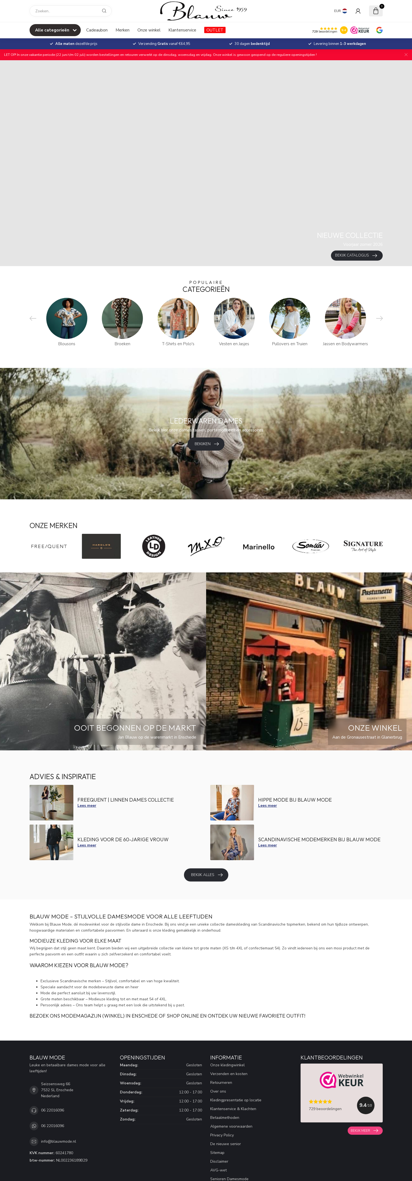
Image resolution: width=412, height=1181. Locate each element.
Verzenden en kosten (228, 1073)
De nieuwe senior (225, 1144)
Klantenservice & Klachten (233, 1108)
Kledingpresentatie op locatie (235, 1100)
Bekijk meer (364, 1131)
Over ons (218, 1091)
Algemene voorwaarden (231, 1126)
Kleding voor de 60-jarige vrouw (123, 839)
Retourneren (221, 1082)
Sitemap (217, 1152)
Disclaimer (219, 1161)
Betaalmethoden (224, 1117)
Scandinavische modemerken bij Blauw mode (319, 839)
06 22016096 (52, 1110)
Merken (122, 30)
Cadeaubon (97, 30)
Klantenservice (182, 30)
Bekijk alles (207, 875)
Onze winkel (148, 30)
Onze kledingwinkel (227, 1065)
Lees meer (86, 805)
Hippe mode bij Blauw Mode (295, 800)
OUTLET (214, 30)
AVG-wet (218, 1170)
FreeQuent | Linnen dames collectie (125, 800)
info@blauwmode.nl (58, 1141)
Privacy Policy (222, 1135)
